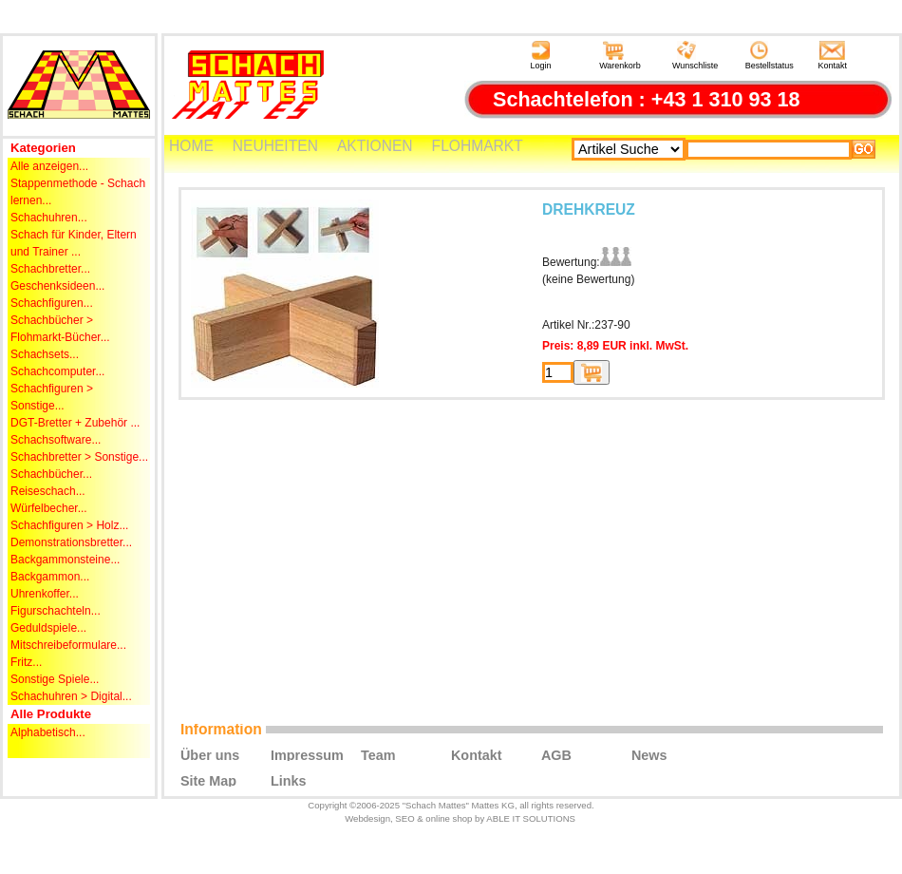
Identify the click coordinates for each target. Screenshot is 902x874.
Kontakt (833, 55)
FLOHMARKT (477, 146)
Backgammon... (49, 576)
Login (540, 55)
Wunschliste (695, 55)
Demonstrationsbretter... (71, 542)
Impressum (307, 754)
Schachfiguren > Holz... (69, 525)
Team (378, 754)
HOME (191, 146)
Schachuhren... (48, 217)
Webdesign (367, 818)
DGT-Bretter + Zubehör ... (75, 422)
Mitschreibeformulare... (68, 645)
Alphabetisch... (47, 732)
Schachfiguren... (51, 303)
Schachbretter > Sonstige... (79, 457)
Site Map (208, 780)
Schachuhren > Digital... (71, 696)
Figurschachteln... (55, 611)
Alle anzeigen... (49, 166)
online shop (448, 818)
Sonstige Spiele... (54, 679)
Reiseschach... (47, 491)
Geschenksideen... (57, 286)
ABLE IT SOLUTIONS (530, 818)
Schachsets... (44, 354)
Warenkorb (620, 55)
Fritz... (26, 662)
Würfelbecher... (48, 508)
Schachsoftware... (55, 439)
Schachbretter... (50, 269)
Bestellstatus (769, 55)
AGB (556, 754)
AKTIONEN (375, 146)
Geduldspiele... (48, 628)
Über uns (209, 754)
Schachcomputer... (57, 371)
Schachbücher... (51, 474)
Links (289, 780)
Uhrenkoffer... (44, 593)
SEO (404, 818)
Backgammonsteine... (65, 559)
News (649, 754)
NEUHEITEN (275, 146)
